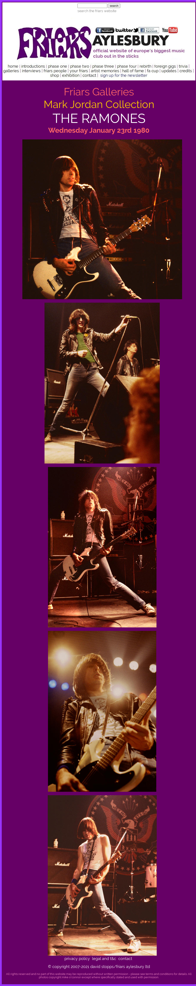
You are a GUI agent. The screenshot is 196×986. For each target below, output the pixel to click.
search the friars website (96, 11)
